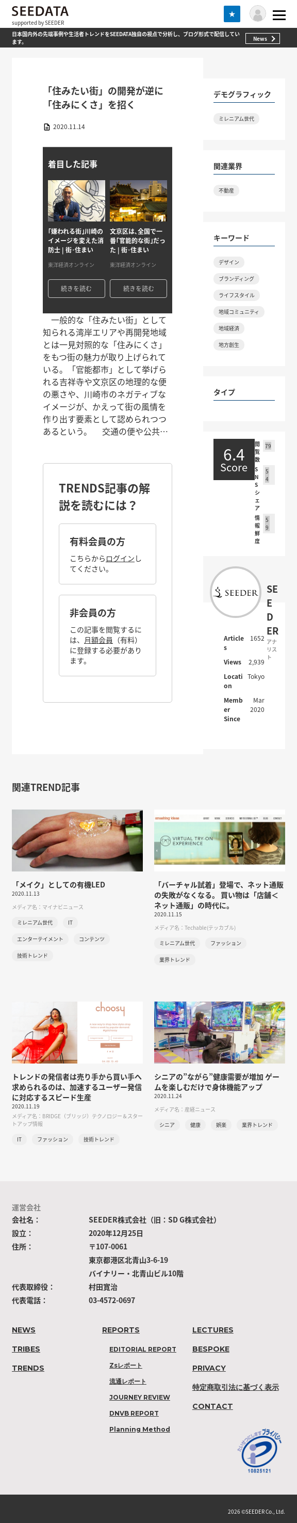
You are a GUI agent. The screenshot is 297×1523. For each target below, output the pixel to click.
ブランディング (236, 278)
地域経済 (229, 328)
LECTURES (213, 1330)
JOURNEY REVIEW (139, 1397)
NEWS (24, 1330)
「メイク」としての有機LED (58, 884)
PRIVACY (209, 1368)
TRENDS (28, 1368)
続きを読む (76, 288)
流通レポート (127, 1381)
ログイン (120, 558)
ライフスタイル (237, 295)
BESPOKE (210, 1349)
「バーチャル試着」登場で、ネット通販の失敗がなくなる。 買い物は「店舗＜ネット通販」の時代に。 (219, 894)
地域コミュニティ (239, 311)
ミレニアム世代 (236, 118)
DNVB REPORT (134, 1413)
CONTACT (212, 1406)
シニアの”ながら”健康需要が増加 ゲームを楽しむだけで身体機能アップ (216, 1081)
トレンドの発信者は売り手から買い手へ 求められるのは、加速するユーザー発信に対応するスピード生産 (77, 1086)
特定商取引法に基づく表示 (235, 1387)
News (260, 38)
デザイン (229, 262)
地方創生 (229, 344)
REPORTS (121, 1330)
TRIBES (26, 1349)
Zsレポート (125, 1365)
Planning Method (139, 1429)
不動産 (226, 190)
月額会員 (98, 639)
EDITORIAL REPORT (142, 1349)
